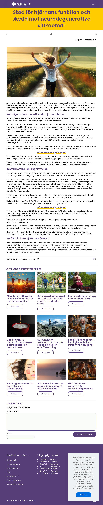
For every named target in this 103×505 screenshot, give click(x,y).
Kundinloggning (13, 464)
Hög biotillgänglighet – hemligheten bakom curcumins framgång (81, 342)
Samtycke (83, 495)
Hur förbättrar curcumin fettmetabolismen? (82, 297)
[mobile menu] (93, 4)
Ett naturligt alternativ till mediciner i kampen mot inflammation (20, 299)
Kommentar (13, 411)
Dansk (53, 459)
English (54, 461)
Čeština (43, 459)
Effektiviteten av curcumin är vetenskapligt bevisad (80, 386)
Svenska (54, 471)
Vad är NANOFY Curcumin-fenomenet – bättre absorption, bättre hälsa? (20, 343)
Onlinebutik (12, 460)
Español (43, 464)
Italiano (43, 466)
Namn (9, 433)
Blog (9, 472)
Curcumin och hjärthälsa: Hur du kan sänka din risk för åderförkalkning (50, 343)
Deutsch (43, 461)
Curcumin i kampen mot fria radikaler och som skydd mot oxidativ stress (51, 300)
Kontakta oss (12, 476)
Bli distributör (12, 468)
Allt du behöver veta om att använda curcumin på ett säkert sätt (50, 386)
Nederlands (55, 466)
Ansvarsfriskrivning (15, 484)
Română (43, 471)
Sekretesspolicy (14, 480)
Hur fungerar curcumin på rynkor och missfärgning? (20, 386)
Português (52, 469)
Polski (42, 469)
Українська (53, 473)
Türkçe (43, 473)
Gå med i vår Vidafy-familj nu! (51, 152)
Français (54, 464)
